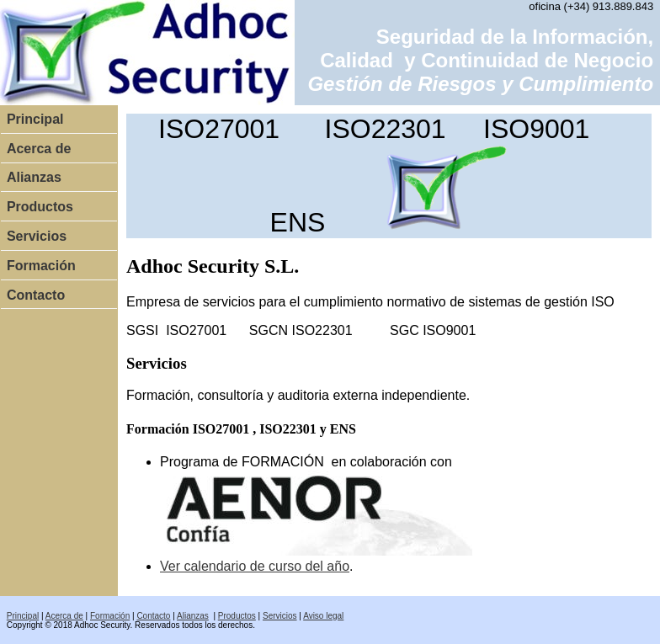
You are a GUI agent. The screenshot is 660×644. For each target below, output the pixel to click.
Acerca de (39, 148)
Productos (40, 207)
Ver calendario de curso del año (254, 566)
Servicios (37, 236)
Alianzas (34, 177)
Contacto (36, 295)
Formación (41, 265)
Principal (35, 119)
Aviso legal (323, 615)
